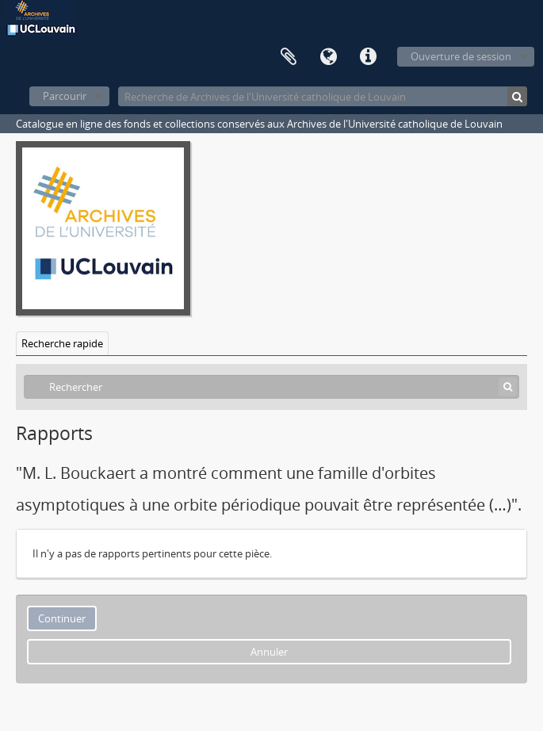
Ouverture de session (461, 56)
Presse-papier (288, 57)
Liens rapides (368, 57)
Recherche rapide (62, 343)
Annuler (269, 652)
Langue (328, 57)
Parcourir (64, 96)
